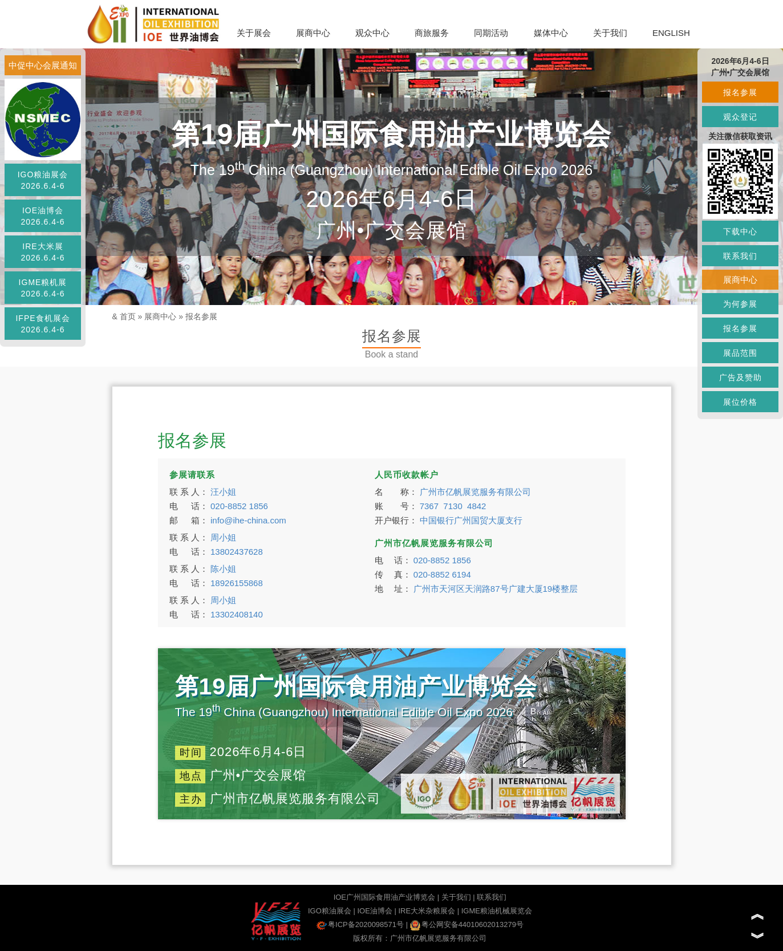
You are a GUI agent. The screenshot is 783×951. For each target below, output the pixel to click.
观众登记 (740, 116)
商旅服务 (432, 33)
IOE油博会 (374, 911)
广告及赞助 (740, 377)
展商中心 (313, 33)
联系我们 (491, 897)
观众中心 (372, 33)
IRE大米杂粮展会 (426, 911)
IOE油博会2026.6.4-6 (43, 216)
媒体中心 (551, 33)
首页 (128, 316)
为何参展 (740, 303)
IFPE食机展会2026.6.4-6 (42, 324)
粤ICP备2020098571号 (360, 924)
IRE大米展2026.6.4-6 (43, 252)
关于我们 (610, 33)
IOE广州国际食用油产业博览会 (384, 897)
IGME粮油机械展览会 (496, 911)
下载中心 (740, 231)
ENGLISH (671, 33)
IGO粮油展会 (329, 911)
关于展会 (254, 33)
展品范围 (740, 352)
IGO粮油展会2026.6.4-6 (43, 180)
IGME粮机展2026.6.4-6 (43, 288)
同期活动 (491, 33)
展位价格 (740, 402)
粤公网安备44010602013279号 (467, 924)
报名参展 (201, 316)
